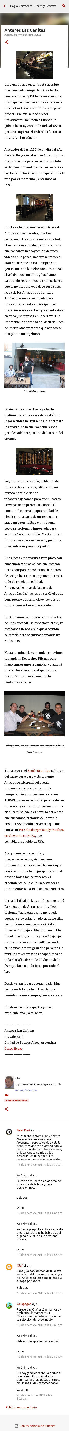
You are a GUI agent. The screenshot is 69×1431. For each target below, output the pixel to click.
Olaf (20, 1265)
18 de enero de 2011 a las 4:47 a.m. (40, 1213)
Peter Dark (24, 1130)
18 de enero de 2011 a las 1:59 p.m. (40, 1293)
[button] (6, 42)
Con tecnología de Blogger (34, 1425)
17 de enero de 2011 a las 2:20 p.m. (40, 1164)
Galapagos (24, 1304)
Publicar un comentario (21, 1407)
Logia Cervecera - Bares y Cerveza (33, 6)
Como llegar (13, 1048)
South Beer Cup (39, 770)
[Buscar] (64, 5)
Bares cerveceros (16, 1100)
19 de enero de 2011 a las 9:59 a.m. (40, 1356)
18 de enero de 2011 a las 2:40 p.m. (40, 1325)
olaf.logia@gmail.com (26, 1090)
